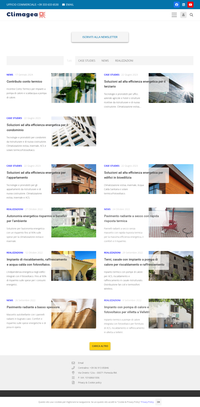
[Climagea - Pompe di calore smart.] (26, 15)
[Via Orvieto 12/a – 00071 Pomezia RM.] (75, 372)
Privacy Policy (147, 401)
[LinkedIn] (184, 5)
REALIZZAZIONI (15, 209)
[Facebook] (177, 5)
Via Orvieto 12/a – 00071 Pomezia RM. (97, 372)
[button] (174, 15)
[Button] (183, 15)
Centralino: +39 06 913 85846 (93, 367)
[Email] (75, 362)
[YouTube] (190, 5)
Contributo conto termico (24, 81)
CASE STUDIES (111, 74)
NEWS (10, 74)
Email (81, 362)
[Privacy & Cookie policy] (75, 382)
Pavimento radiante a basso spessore (33, 307)
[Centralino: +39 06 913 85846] (75, 367)
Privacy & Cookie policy (89, 382)
